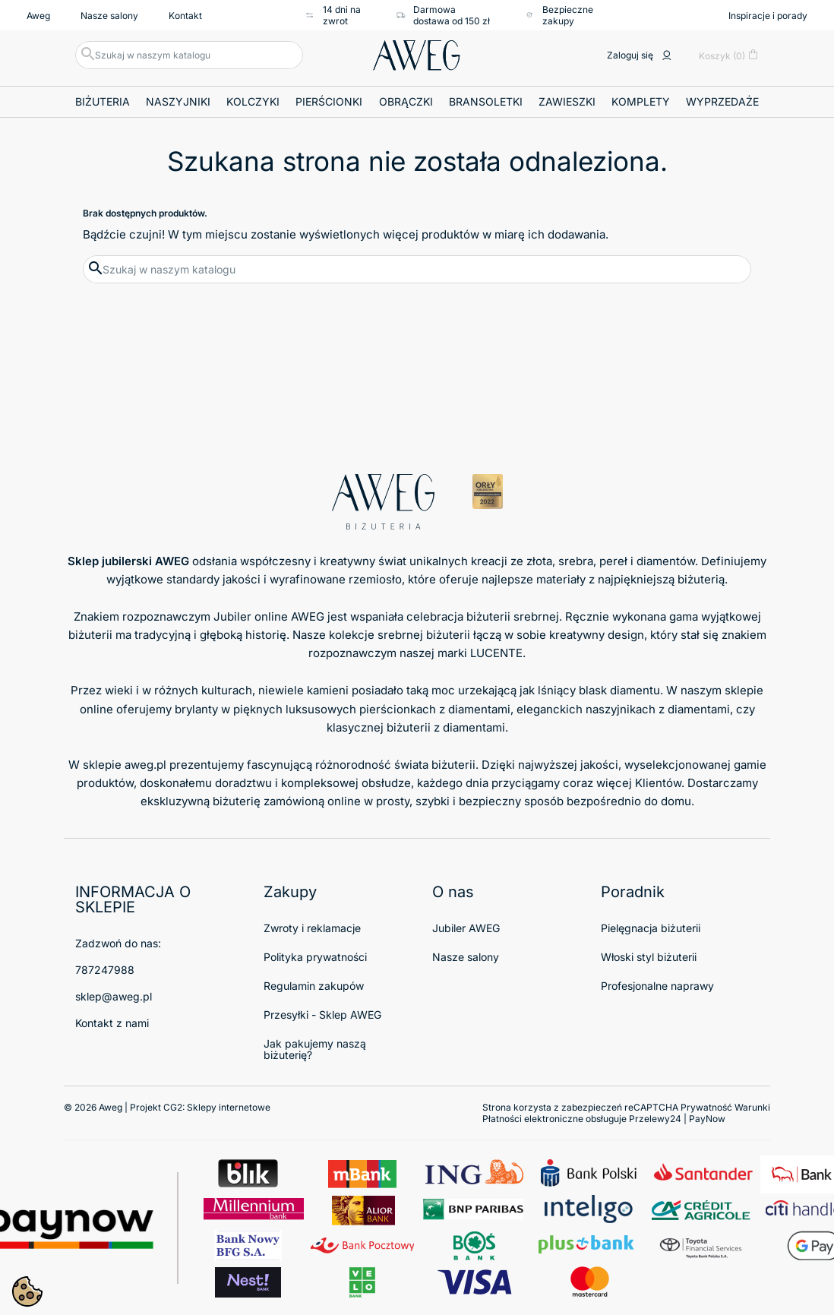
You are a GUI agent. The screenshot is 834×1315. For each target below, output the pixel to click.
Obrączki (406, 101)
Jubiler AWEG (466, 927)
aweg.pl (145, 764)
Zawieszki (567, 101)
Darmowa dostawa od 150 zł (443, 15)
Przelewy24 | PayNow (677, 1118)
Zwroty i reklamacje (312, 927)
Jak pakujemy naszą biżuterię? (315, 1049)
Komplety (640, 101)
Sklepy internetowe (228, 1107)
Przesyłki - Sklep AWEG (322, 1014)
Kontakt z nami (112, 1023)
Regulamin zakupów (314, 985)
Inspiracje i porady (767, 15)
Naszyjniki (178, 101)
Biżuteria (102, 101)
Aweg (38, 15)
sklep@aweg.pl (113, 996)
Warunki (752, 1107)
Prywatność (706, 1107)
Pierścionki (328, 101)
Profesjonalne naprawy (657, 985)
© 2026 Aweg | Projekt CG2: (167, 1107)
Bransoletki (486, 101)
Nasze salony (109, 15)
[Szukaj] (189, 55)
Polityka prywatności (315, 956)
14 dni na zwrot (333, 15)
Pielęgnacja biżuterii (650, 927)
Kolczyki (253, 101)
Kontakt (185, 15)
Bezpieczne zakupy (558, 15)
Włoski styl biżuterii (649, 956)
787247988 (104, 969)
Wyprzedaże (722, 101)
